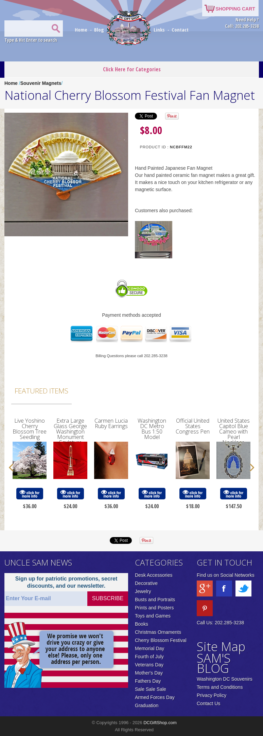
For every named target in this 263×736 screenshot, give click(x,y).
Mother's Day (149, 673)
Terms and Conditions (220, 687)
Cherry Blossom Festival (161, 640)
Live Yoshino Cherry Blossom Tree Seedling (30, 429)
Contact (180, 29)
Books (141, 624)
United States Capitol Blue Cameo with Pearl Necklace (233, 431)
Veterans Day (149, 664)
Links (159, 29)
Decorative (146, 583)
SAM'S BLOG (214, 663)
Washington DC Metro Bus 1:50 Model (152, 429)
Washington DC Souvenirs (224, 679)
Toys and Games (153, 616)
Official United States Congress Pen (193, 426)
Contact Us (208, 703)
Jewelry (143, 591)
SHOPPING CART (235, 9)
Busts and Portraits (155, 599)
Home (82, 29)
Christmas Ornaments (158, 632)
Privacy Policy (211, 695)
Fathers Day (148, 681)
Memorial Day (149, 648)
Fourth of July (149, 656)
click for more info (29, 493)
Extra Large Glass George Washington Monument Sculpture (70, 431)
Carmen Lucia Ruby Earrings (111, 423)
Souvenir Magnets (41, 83)
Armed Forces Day (155, 697)
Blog (99, 29)
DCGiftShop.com (160, 722)
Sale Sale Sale (150, 689)
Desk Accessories (153, 575)
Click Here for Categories (132, 69)
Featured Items (41, 390)
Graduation (146, 705)
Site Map (221, 646)
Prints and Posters (154, 607)
